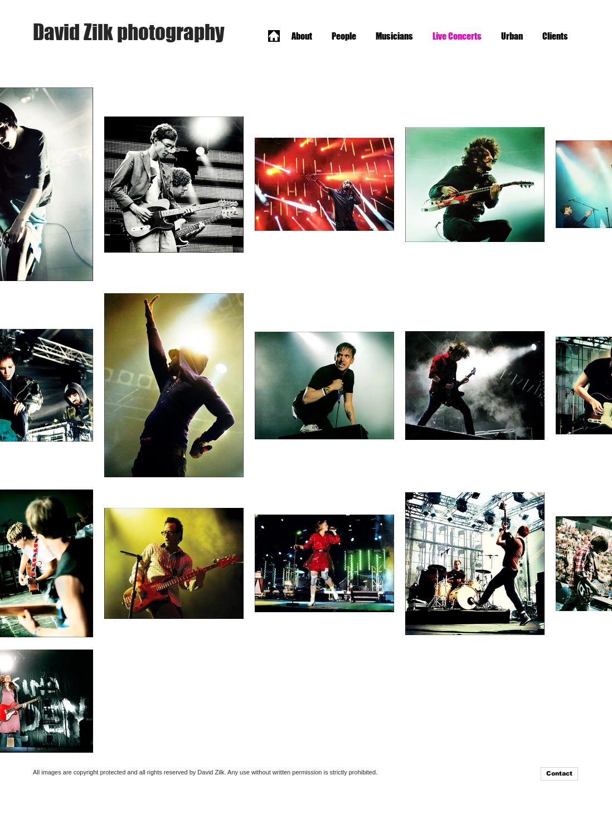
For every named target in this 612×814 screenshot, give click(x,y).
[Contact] (559, 774)
